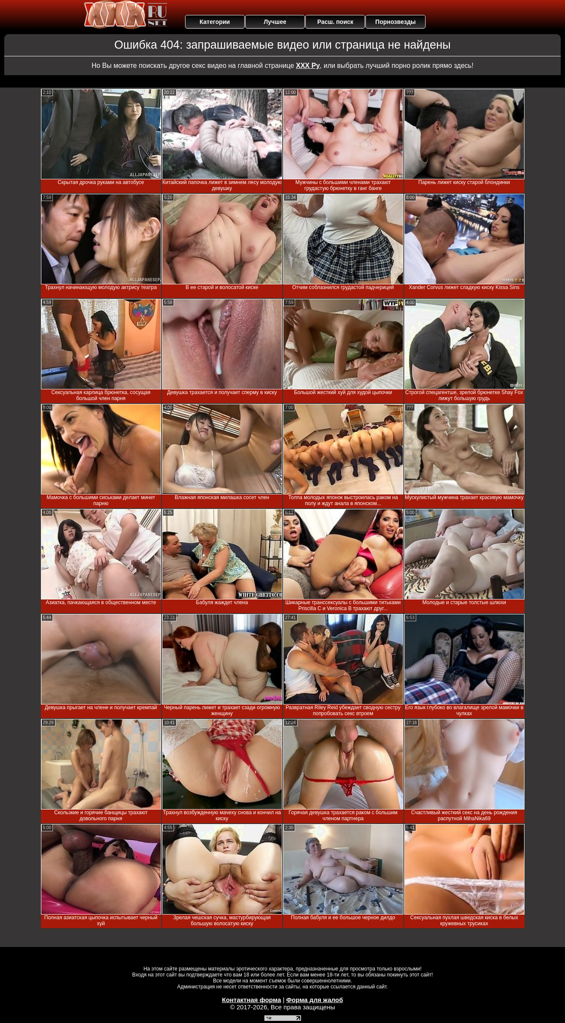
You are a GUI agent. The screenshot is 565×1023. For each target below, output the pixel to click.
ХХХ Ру (308, 65)
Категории (215, 21)
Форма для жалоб (314, 999)
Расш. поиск (335, 21)
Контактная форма (251, 999)
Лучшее (275, 21)
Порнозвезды (395, 21)
